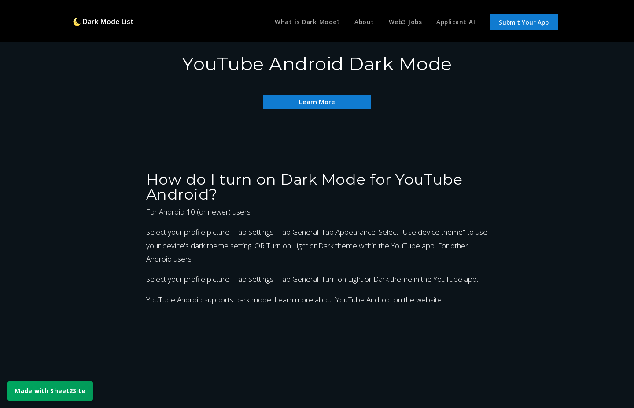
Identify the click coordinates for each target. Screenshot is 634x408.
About (360, 23)
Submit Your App (524, 24)
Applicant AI (455, 23)
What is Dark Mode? (301, 23)
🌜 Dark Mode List (106, 23)
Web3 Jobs (403, 23)
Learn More (317, 101)
